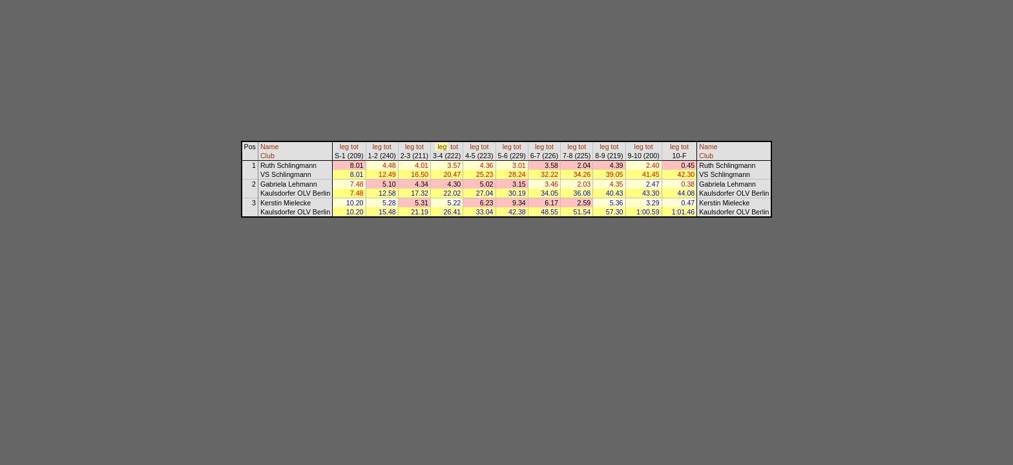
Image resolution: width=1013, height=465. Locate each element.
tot (355, 146)
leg (344, 146)
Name (269, 146)
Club (267, 156)
